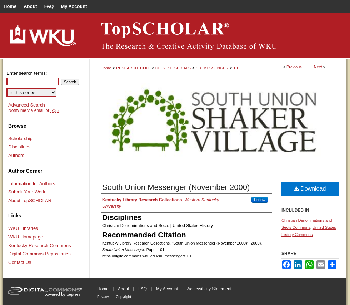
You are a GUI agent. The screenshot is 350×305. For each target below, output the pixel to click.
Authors (16, 155)
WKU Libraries (23, 228)
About (123, 288)
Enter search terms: (26, 73)
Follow (259, 199)
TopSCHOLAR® (218, 35)
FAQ (142, 288)
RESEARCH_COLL (133, 68)
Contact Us (19, 262)
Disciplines (19, 146)
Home (106, 68)
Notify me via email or (33, 110)
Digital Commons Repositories (39, 253)
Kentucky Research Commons (39, 245)
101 (236, 68)
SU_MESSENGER (212, 68)
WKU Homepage (25, 237)
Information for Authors (31, 183)
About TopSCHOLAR (29, 200)
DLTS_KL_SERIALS (173, 68)
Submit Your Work (26, 192)
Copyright (123, 297)
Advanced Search (26, 105)
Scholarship (20, 138)
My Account (167, 288)
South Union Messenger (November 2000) (176, 187)
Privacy (103, 297)
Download (310, 189)
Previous (294, 67)
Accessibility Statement (209, 288)
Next (318, 67)
